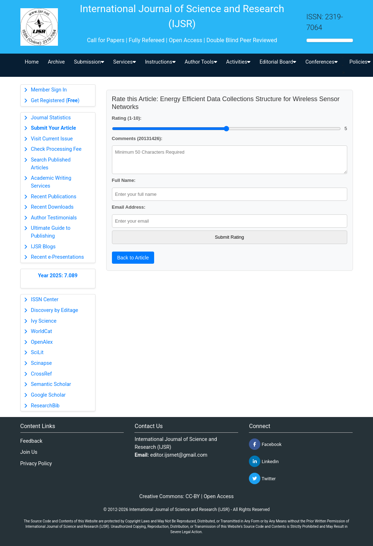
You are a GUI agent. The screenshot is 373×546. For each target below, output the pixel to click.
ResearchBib (45, 406)
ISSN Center (44, 300)
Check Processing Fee (56, 149)
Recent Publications (53, 197)
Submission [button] (89, 62)
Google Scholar (48, 395)
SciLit (37, 352)
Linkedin (264, 461)
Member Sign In (49, 90)
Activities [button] (238, 62)
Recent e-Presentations (57, 257)
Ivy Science (44, 321)
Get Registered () (55, 101)
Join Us (29, 452)
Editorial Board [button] (278, 62)
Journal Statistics (51, 118)
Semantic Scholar (51, 384)
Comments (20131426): (137, 138)
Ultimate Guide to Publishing (50, 232)
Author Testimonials (54, 218)
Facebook (265, 444)
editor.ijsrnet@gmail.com (178, 455)
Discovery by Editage (54, 310)
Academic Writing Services (51, 182)
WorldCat (41, 331)
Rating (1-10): (127, 118)
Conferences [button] (321, 62)
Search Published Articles (50, 164)
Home (32, 62)
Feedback (31, 441)
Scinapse (41, 363)
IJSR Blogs (43, 247)
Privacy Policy (36, 464)
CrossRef (41, 374)
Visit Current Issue (52, 139)
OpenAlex (42, 342)
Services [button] (124, 62)
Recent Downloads (52, 207)
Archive (56, 62)
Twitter (262, 478)
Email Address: (129, 207)
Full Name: (124, 180)
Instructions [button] (160, 62)
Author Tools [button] (201, 62)
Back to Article (133, 257)
